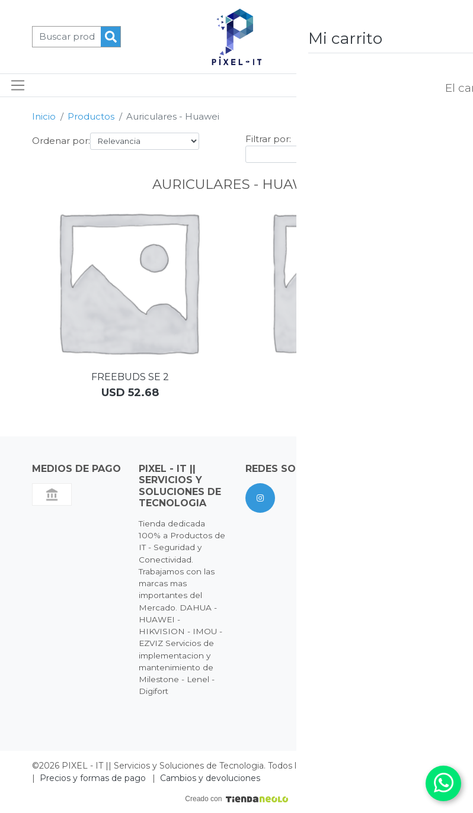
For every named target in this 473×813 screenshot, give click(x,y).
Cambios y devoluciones (210, 778)
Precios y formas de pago (93, 778)
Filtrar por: (268, 138)
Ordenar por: (61, 140)
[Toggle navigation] (18, 85)
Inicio (44, 116)
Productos (91, 116)
